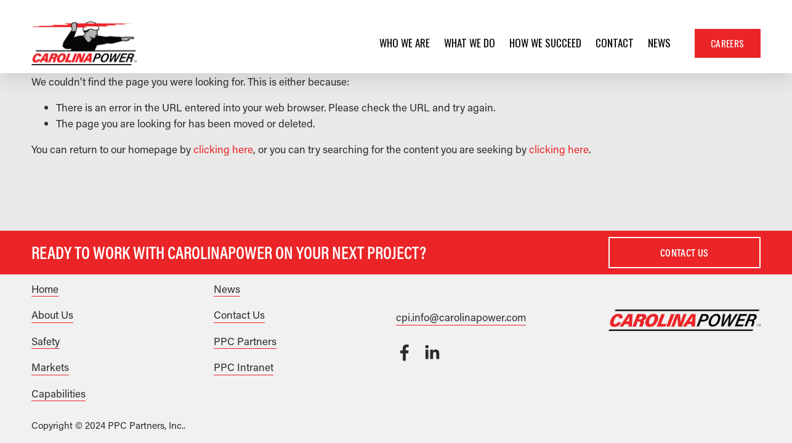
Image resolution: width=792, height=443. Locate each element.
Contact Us (684, 252)
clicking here (223, 149)
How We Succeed (545, 43)
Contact (615, 43)
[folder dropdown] (404, 43)
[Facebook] (404, 352)
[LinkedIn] (431, 352)
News (659, 43)
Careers (727, 43)
